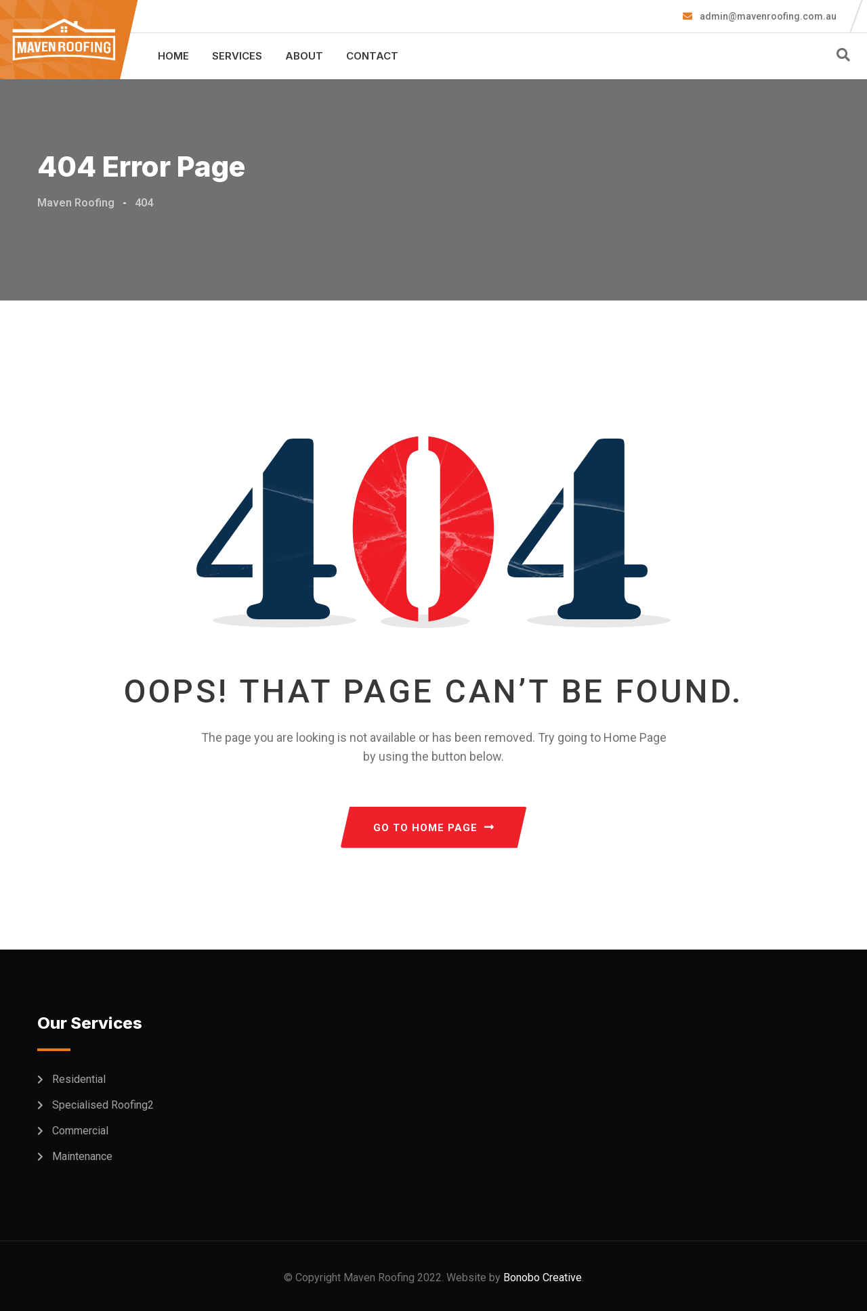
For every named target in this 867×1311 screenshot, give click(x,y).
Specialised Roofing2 (103, 1104)
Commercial (80, 1130)
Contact (372, 55)
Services (237, 55)
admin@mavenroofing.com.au (767, 16)
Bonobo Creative (542, 1277)
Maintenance (82, 1156)
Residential (79, 1079)
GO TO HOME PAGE (433, 828)
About (304, 55)
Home (173, 55)
